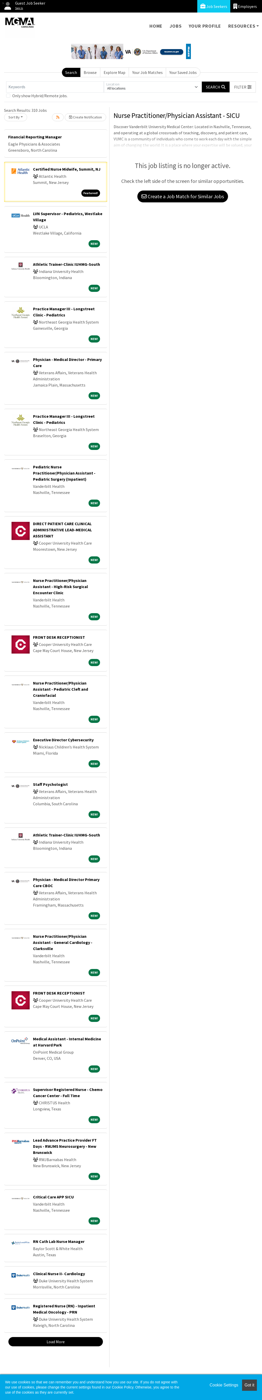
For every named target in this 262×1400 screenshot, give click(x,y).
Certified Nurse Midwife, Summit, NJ (67, 169)
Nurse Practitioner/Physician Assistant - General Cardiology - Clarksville (62, 942)
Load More (56, 1341)
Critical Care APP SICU (53, 1196)
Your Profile (205, 26)
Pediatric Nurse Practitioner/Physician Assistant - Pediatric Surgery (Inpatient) (64, 473)
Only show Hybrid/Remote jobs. (40, 95)
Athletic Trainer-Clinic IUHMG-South (66, 264)
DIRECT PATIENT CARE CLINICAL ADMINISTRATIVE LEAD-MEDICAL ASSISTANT (62, 529)
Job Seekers (213, 6)
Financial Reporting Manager (35, 136)
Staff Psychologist (50, 784)
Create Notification (85, 117)
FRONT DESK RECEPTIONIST (59, 637)
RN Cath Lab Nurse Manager (58, 1241)
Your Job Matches (147, 72)
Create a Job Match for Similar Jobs (182, 196)
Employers (245, 6)
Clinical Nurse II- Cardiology (59, 1273)
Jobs (175, 26)
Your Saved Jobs (183, 72)
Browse (90, 72)
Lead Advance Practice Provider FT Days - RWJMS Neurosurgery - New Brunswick (65, 1146)
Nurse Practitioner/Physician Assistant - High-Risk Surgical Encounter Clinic (60, 586)
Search (71, 72)
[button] (243, 87)
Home (155, 26)
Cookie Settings (224, 1385)
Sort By (14, 117)
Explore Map (114, 72)
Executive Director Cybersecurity (63, 739)
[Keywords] (55, 87)
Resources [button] (241, 26)
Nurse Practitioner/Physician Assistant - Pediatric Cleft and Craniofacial (60, 689)
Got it (249, 1385)
